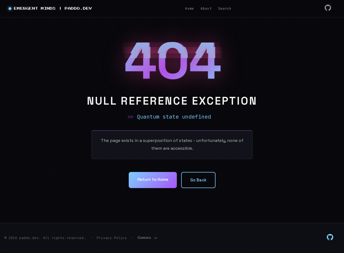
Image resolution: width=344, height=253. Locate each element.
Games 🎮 (147, 237)
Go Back (199, 180)
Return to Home (152, 179)
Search (225, 8)
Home (189, 8)
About (206, 8)
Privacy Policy (112, 238)
